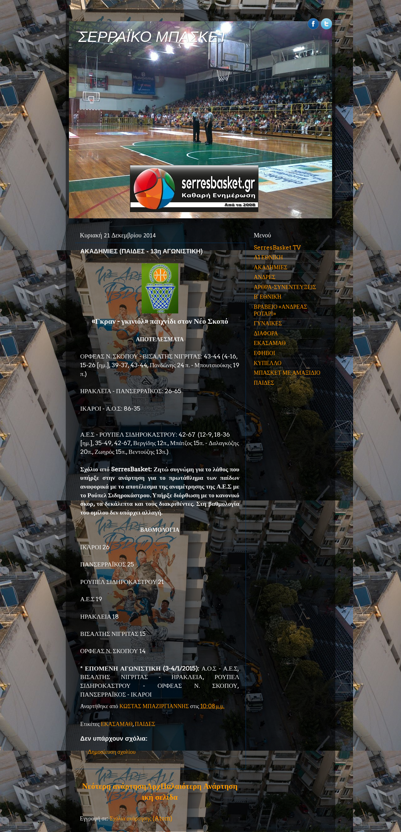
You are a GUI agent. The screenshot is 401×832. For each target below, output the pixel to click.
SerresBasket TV (277, 247)
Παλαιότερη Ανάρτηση (198, 786)
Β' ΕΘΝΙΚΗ (267, 296)
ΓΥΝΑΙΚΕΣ (268, 323)
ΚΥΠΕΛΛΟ (267, 363)
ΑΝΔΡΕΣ (264, 277)
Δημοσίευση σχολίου (112, 751)
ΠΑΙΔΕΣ (145, 724)
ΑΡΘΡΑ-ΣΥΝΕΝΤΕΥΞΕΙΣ (285, 287)
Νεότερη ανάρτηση (114, 786)
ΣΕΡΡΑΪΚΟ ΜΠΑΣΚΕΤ (152, 36)
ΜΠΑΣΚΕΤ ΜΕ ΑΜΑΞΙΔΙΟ (287, 372)
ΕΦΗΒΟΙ (264, 353)
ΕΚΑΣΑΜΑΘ (117, 724)
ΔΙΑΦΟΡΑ (266, 333)
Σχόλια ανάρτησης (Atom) (141, 818)
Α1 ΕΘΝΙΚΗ (268, 257)
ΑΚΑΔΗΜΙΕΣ (270, 267)
